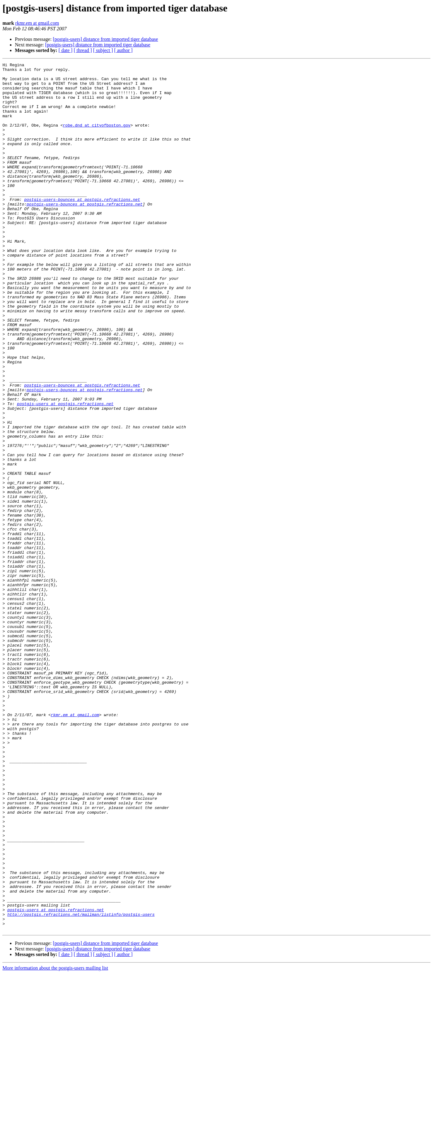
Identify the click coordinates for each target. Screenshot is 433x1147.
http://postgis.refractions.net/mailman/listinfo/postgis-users (81, 1085)
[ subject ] (103, 50)
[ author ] (123, 50)
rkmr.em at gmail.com (37, 23)
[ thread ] (83, 50)
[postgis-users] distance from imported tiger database (105, 39)
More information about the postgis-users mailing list (55, 1141)
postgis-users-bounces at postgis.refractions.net (82, 227)
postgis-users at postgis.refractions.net (65, 472)
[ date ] (65, 50)
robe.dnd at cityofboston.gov (96, 138)
